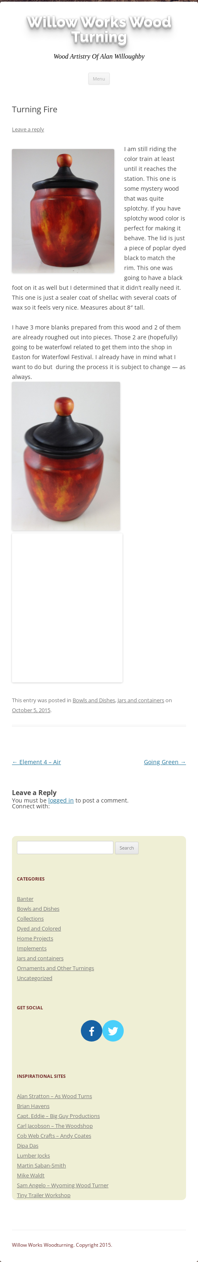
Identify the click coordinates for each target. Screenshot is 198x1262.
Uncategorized (34, 978)
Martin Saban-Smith (41, 1165)
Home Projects (35, 938)
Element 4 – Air (36, 762)
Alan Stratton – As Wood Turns (54, 1096)
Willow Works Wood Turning (99, 29)
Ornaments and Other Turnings (55, 968)
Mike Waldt (31, 1175)
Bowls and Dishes (94, 700)
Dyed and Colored (39, 928)
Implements (32, 948)
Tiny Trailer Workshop (44, 1195)
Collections (30, 918)
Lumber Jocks (33, 1155)
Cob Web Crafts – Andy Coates (54, 1135)
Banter (25, 898)
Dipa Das (27, 1145)
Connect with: (31, 806)
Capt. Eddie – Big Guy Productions (58, 1116)
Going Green (165, 762)
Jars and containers (141, 700)
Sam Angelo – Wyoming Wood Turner (62, 1185)
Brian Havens (33, 1106)
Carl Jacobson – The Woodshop (55, 1125)
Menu (99, 79)
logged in (61, 800)
